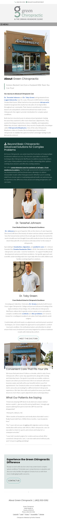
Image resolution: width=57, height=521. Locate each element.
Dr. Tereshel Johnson (12, 97)
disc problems (37, 314)
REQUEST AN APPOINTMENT (35, 2)
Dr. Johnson (9, 231)
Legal (21, 514)
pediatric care (38, 247)
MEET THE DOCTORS (28, 338)
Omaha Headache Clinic (22, 249)
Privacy (27, 514)
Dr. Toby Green (28, 97)
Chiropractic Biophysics (18, 128)
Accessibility (34, 514)
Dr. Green (32, 304)
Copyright (15, 514)
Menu (4, 24)
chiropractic (44, 102)
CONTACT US (13, 480)
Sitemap (41, 514)
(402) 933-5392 (20, 2)
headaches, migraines (22, 247)
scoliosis (25, 314)
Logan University (10, 100)
